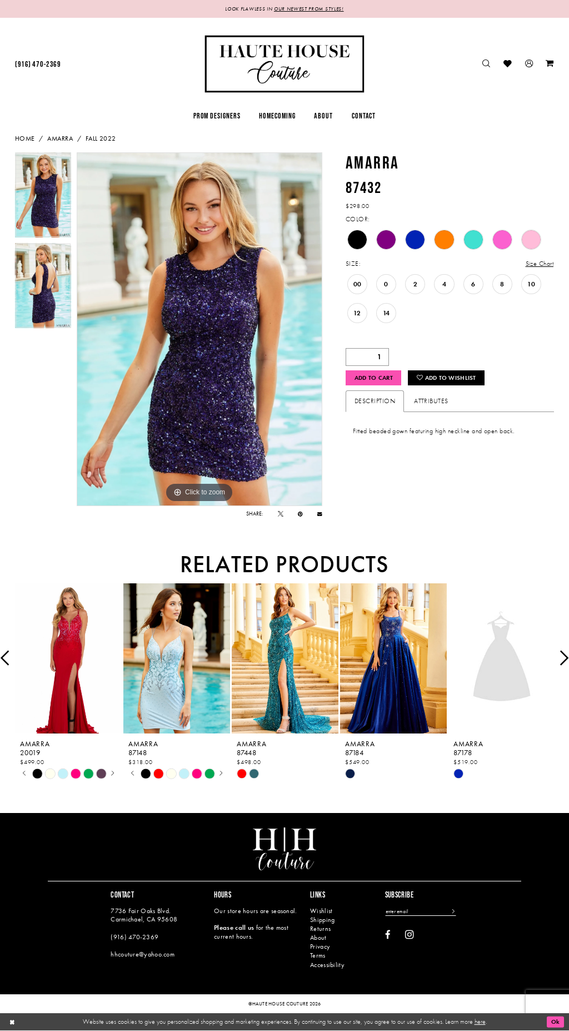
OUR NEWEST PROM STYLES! (311, 9)
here (480, 1021)
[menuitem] (37, 65)
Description (375, 402)
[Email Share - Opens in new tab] (319, 514)
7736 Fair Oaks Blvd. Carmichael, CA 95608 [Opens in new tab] (144, 915)
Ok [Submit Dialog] (555, 1022)
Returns (320, 929)
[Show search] (486, 65)
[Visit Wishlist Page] (508, 65)
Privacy (320, 947)
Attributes (431, 402)
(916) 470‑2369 (134, 937)
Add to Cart (376, 379)
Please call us (234, 928)
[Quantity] (367, 357)
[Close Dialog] (12, 1022)
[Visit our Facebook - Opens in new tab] (388, 936)
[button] (529, 65)
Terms (317, 956)
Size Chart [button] (539, 264)
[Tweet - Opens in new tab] (280, 514)
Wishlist (321, 911)
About (318, 938)
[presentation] (68, 658)
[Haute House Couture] (284, 64)
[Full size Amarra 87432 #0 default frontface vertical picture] (199, 329)
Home (25, 139)
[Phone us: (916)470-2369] (37, 65)
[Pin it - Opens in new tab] (300, 514)
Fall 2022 (101, 139)
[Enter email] (422, 912)
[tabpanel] (43, 198)
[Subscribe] (456, 912)
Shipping (322, 920)
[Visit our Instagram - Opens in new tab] (409, 935)
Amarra (60, 139)
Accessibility (327, 965)
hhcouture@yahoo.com (142, 955)
